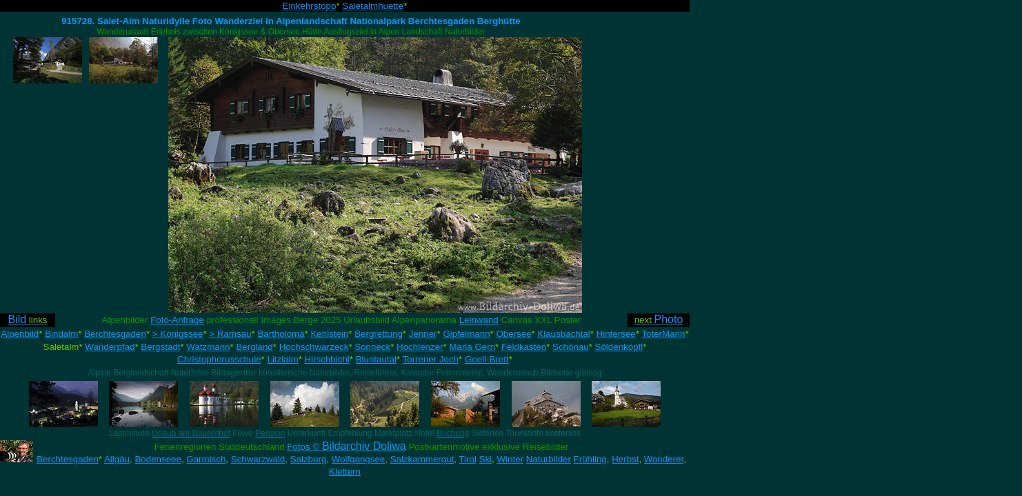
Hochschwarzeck (314, 347)
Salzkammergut (422, 459)
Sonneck (372, 347)
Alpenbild (20, 334)
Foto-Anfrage (177, 320)
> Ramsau (230, 334)
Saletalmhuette (372, 6)
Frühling (590, 459)
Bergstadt (160, 347)
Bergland (254, 347)
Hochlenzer (420, 347)
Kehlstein (329, 334)
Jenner (423, 334)
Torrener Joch (431, 359)
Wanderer (663, 459)
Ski (485, 459)
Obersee (513, 334)
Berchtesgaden (115, 334)
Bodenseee (157, 459)
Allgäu (117, 459)
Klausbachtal (563, 334)
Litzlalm (283, 359)
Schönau (570, 347)
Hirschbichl (327, 359)
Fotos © (346, 447)
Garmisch (206, 459)
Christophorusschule (219, 359)
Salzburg (308, 459)
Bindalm (61, 334)
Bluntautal (376, 359)
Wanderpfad (109, 347)
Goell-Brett (487, 359)
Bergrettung (378, 334)
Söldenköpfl (619, 347)
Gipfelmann (466, 334)
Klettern (345, 471)
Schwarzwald (258, 459)
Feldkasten (523, 347)
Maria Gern (472, 347)
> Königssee (177, 334)
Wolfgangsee (358, 459)
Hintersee (616, 334)
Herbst (625, 459)
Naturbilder (548, 459)
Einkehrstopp (310, 6)
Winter (510, 459)
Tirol (467, 459)
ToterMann (663, 334)
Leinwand (479, 320)
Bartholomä (280, 334)
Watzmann (208, 347)
